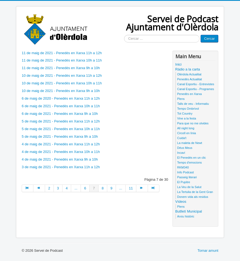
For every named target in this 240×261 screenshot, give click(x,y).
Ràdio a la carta (187, 69)
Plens (181, 98)
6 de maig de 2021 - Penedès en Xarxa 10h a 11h (61, 106)
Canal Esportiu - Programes (195, 89)
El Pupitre (183, 182)
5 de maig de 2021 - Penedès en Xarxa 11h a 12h (61, 121)
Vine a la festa (186, 118)
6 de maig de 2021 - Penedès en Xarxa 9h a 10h (60, 114)
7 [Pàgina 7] (94, 188)
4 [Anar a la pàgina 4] (67, 188)
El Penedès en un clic (191, 157)
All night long (185, 128)
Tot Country (184, 113)
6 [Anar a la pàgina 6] (85, 188)
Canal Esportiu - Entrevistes (195, 84)
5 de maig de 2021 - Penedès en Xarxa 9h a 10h (60, 136)
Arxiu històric (185, 216)
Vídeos (180, 201)
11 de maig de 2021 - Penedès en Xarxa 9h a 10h (61, 68)
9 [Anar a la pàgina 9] (111, 188)
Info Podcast (185, 172)
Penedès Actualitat (189, 79)
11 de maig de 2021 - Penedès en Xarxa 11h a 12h (62, 53)
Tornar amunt (207, 250)
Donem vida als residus (192, 196)
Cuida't (182, 138)
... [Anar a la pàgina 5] (75, 188)
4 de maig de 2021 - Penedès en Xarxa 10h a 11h (61, 152)
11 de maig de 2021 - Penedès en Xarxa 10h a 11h (62, 60)
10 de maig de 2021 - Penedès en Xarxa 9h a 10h (61, 91)
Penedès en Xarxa (189, 94)
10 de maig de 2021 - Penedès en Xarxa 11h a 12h (62, 75)
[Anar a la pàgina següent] (142, 188)
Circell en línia (186, 133)
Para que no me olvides (193, 123)
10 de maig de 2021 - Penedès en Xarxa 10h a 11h (62, 83)
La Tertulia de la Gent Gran (195, 192)
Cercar (209, 38)
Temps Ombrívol (188, 108)
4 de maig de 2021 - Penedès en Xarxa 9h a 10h (60, 159)
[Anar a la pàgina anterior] (39, 188)
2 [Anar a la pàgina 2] (49, 188)
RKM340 (183, 167)
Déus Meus (184, 147)
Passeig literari (187, 177)
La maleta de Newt (189, 143)
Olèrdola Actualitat (189, 74)
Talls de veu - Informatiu (193, 103)
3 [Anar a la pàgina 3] (58, 188)
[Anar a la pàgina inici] (27, 188)
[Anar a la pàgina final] (153, 188)
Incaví (181, 152)
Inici (178, 64)
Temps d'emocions (189, 162)
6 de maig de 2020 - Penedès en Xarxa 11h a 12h (61, 98)
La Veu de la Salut (189, 187)
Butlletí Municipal (188, 211)
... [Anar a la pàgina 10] (120, 188)
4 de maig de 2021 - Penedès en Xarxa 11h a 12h (61, 144)
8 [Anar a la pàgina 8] (103, 188)
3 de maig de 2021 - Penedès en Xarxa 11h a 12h (61, 167)
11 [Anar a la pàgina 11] (131, 188)
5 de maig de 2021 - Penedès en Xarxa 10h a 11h (61, 129)
